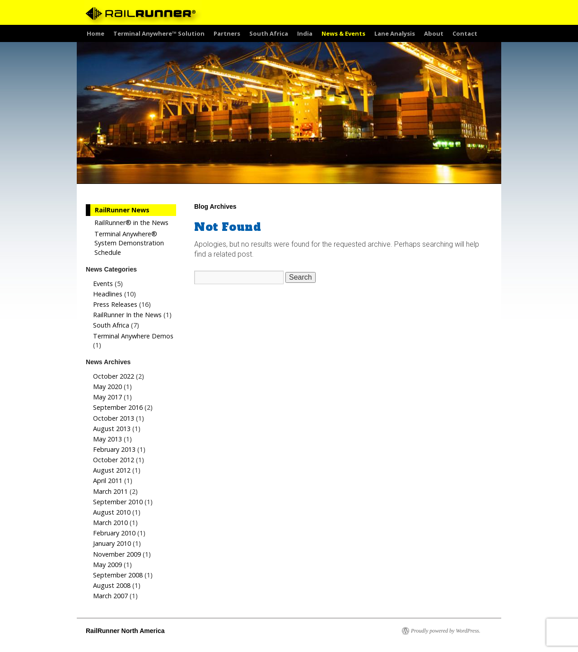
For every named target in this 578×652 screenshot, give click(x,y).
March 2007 (110, 595)
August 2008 (112, 585)
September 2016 (118, 407)
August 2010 (112, 512)
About (433, 33)
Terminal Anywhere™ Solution (159, 33)
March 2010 (110, 522)
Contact (464, 33)
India (304, 33)
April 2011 (107, 480)
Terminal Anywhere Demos (133, 336)
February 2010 (114, 533)
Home (95, 33)
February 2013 (114, 449)
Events (103, 283)
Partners (227, 33)
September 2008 (118, 575)
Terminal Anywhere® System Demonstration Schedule (129, 243)
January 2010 (112, 543)
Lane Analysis (394, 33)
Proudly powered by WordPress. (445, 631)
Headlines (107, 294)
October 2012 (113, 459)
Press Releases (115, 304)
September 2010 (118, 501)
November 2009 (117, 554)
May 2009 (107, 564)
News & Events (343, 33)
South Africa (268, 33)
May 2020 (107, 386)
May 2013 (107, 439)
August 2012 (112, 470)
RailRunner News (122, 210)
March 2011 (110, 491)
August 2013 (112, 428)
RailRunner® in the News (131, 222)
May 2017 (107, 397)
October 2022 (113, 376)
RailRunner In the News (127, 314)
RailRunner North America (125, 630)
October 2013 (113, 418)
